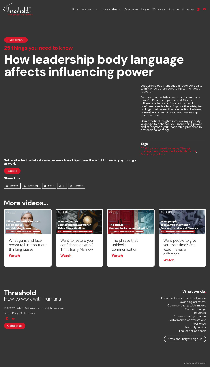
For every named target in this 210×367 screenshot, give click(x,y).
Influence (166, 151)
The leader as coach (192, 331)
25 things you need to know (160, 148)
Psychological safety (192, 302)
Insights (145, 9)
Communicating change (189, 316)
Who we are (159, 9)
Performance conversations (187, 320)
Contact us (188, 9)
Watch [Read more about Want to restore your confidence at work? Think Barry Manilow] (65, 255)
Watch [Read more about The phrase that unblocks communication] (117, 255)
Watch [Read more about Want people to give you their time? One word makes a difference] (168, 260)
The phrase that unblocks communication (125, 245)
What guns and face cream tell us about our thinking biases (28, 245)
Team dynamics (195, 327)
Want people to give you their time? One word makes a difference (179, 247)
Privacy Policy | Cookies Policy (19, 313)
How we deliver (111, 9)
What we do (90, 9)
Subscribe (173, 9)
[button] (12, 186)
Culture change (195, 309)
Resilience (199, 324)
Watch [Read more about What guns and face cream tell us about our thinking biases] (14, 255)
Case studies (131, 9)
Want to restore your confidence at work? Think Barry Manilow (77, 245)
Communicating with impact (186, 305)
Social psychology (153, 154)
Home (75, 9)
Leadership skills (185, 151)
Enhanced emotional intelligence (183, 298)
